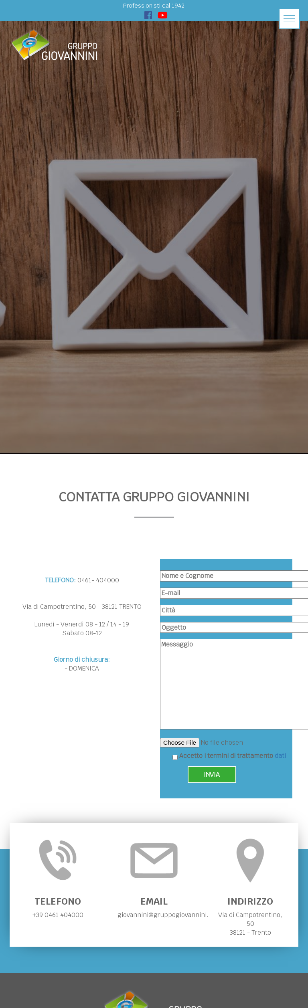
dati (280, 755)
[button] (289, 18)
